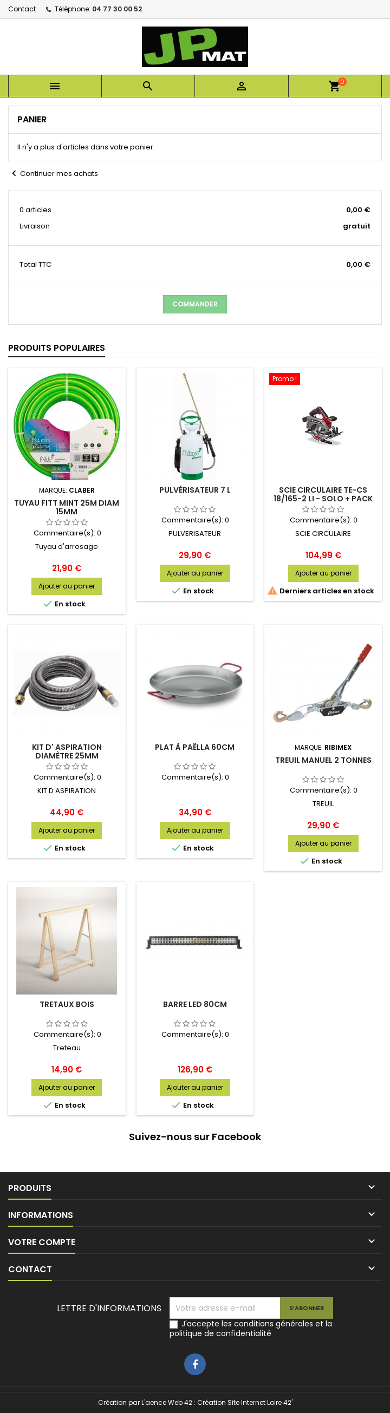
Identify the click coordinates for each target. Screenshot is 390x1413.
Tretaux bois (67, 1004)
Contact (22, 9)
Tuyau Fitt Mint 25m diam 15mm (66, 507)
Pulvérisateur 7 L (195, 490)
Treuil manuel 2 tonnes (323, 760)
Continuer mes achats (53, 174)
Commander (195, 304)
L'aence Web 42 (166, 1402)
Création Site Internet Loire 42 (244, 1402)
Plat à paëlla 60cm (195, 747)
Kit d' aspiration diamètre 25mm (67, 751)
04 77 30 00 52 (117, 9)
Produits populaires (56, 348)
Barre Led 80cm (195, 1004)
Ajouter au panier (66, 586)
